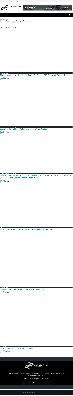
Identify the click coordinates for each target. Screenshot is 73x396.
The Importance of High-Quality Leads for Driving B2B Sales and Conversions (34, 75)
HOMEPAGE (14, 23)
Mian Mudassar (4, 77)
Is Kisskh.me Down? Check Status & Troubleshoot (22, 289)
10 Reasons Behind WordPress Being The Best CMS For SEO (26, 229)
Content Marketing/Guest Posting (8, 127)
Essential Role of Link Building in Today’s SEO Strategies (25, 129)
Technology (3, 346)
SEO (1, 227)
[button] (69, 15)
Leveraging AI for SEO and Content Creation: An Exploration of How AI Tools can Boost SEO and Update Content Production (35, 176)
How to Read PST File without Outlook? (17, 348)
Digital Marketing (4, 73)
